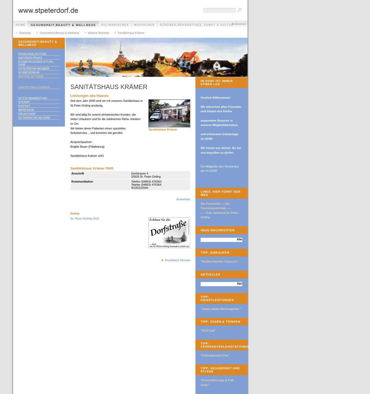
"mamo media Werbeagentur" (221, 308)
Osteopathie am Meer (33, 68)
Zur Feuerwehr (210, 203)
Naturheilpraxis (30, 58)
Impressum (26, 110)
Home (21, 24)
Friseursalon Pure (32, 54)
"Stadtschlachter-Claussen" (220, 261)
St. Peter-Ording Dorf (84, 218)
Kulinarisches (115, 24)
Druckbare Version (177, 260)
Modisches (144, 24)
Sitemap (24, 102)
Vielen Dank (26, 113)
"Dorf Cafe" (208, 330)
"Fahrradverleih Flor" (215, 355)
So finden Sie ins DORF (34, 117)
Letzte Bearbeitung (32, 98)
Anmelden (183, 199)
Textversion (239, 24)
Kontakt (24, 106)
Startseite (25, 32)
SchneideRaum (28, 72)
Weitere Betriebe (98, 32)
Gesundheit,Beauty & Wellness (63, 25)
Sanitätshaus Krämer (131, 32)
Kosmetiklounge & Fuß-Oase (36, 63)
